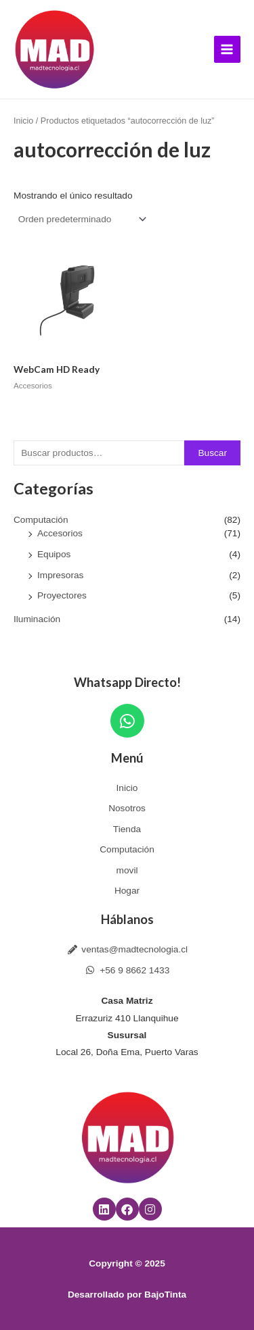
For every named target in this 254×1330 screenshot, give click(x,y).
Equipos (53, 554)
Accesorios (60, 533)
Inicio (23, 121)
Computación (41, 520)
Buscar (212, 453)
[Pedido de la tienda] (81, 220)
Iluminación (37, 619)
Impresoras (60, 575)
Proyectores (62, 595)
